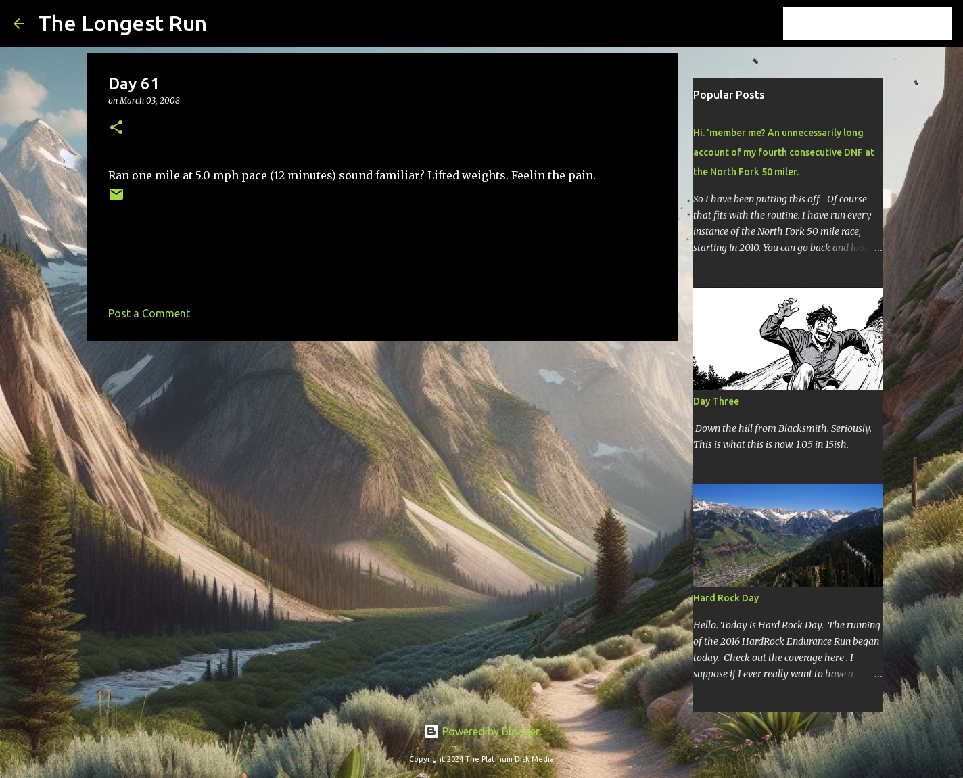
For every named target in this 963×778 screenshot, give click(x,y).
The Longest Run (122, 23)
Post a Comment (149, 313)
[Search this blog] (881, 23)
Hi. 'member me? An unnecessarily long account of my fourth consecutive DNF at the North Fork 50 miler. (783, 152)
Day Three (716, 401)
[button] (116, 128)
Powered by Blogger (481, 731)
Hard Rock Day (726, 598)
